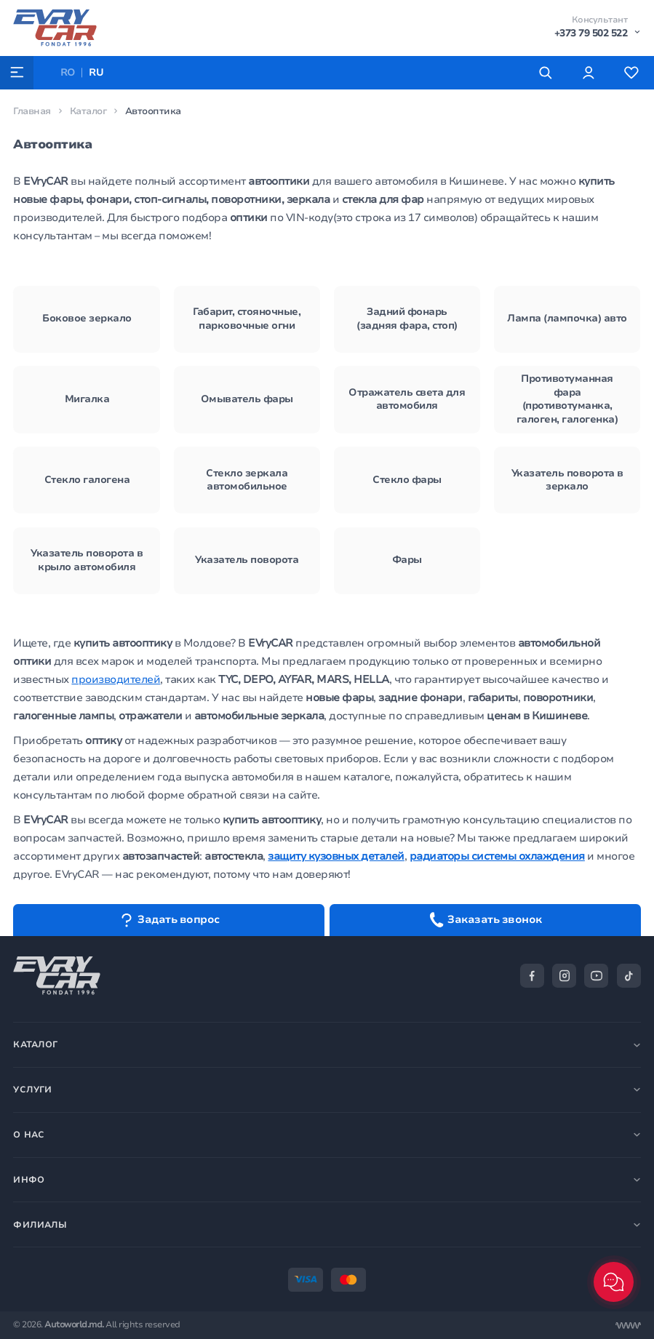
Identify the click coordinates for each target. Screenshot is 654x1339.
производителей (115, 679)
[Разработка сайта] (628, 1325)
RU (96, 72)
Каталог (88, 111)
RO (68, 72)
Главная (32, 111)
